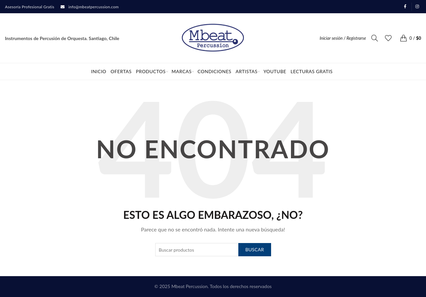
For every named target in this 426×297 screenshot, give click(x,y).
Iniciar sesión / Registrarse (343, 38)
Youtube (274, 71)
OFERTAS (121, 71)
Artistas (247, 71)
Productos (151, 71)
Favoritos (391, 35)
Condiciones (214, 71)
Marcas (181, 71)
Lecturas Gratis (312, 71)
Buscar (254, 249)
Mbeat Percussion (189, 286)
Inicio (98, 71)
